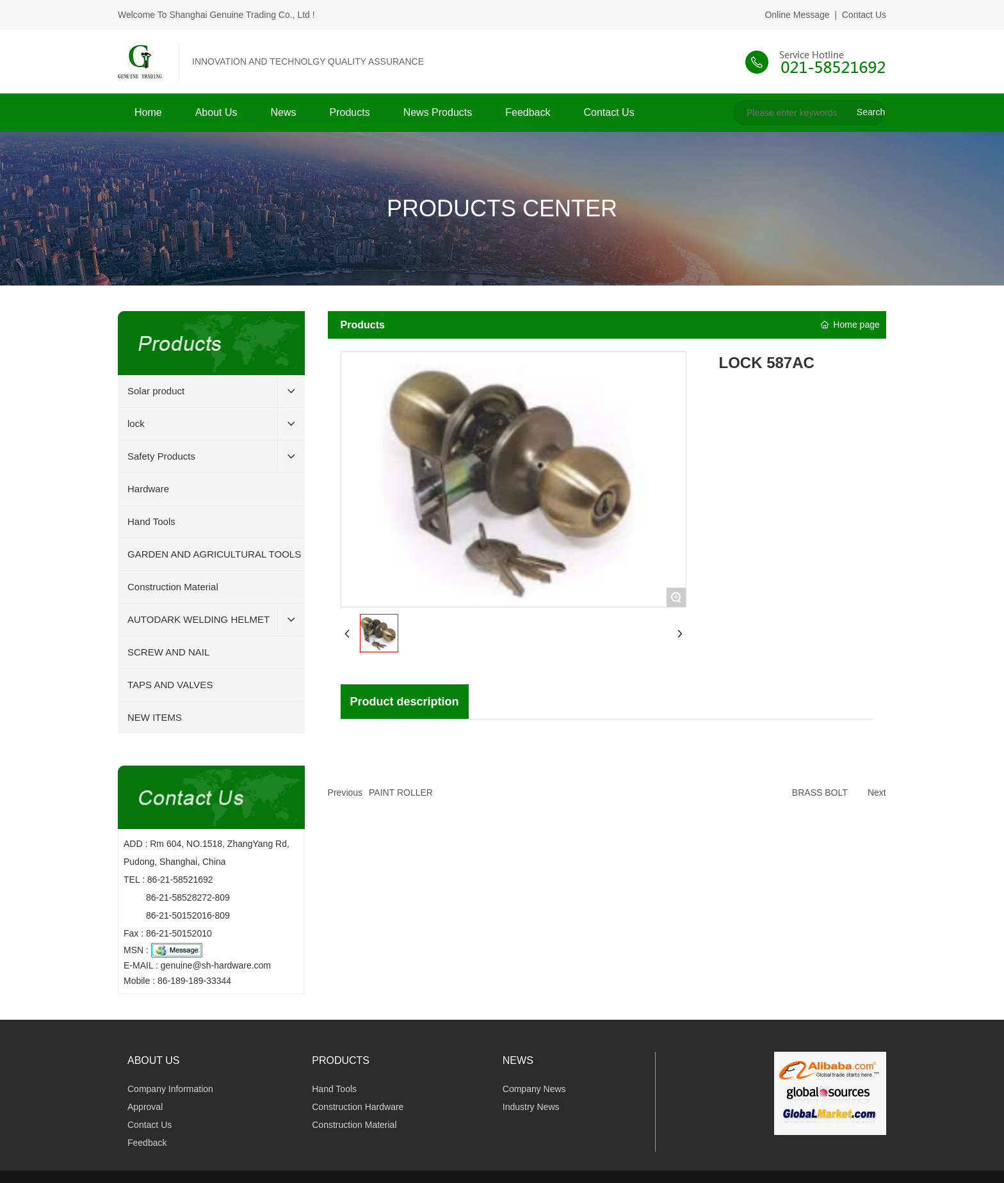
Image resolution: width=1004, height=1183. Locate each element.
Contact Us (864, 15)
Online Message (797, 15)
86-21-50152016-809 (188, 915)
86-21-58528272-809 (188, 897)
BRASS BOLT (820, 792)
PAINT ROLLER (401, 792)
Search (871, 112)
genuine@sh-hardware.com (216, 965)
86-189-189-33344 (194, 981)
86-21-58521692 (180, 879)
